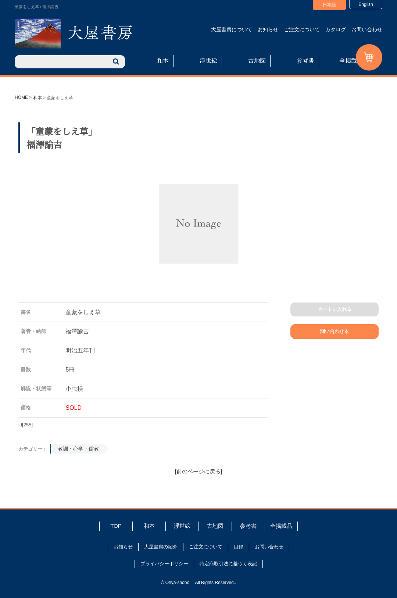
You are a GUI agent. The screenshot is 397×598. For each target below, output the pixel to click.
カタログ (335, 29)
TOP (116, 526)
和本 (163, 60)
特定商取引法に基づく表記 (228, 563)
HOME (21, 97)
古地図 (257, 60)
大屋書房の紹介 (161, 546)
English (365, 4)
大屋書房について (231, 29)
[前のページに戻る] (198, 471)
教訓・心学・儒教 (78, 449)
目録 (238, 546)
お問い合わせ (366, 29)
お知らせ (268, 29)
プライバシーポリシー (164, 563)
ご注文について (302, 29)
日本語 (329, 4)
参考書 (305, 60)
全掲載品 (351, 60)
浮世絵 (208, 60)
